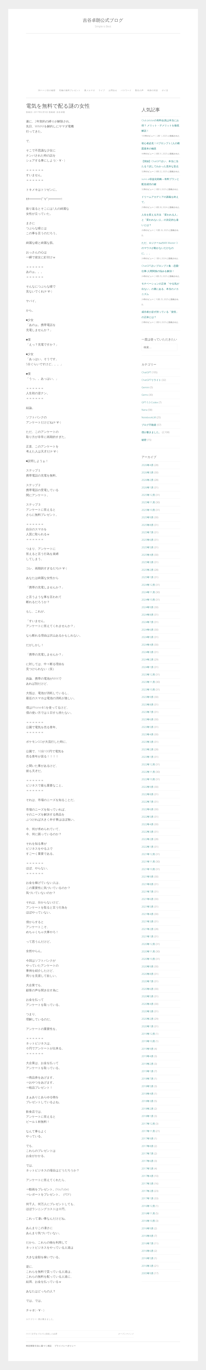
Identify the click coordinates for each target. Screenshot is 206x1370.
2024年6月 (148, 629)
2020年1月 (148, 1026)
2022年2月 (148, 839)
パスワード (126, 90)
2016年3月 (148, 1265)
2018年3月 (148, 1101)
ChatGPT (146, 372)
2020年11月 (148, 951)
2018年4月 (148, 1093)
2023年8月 (148, 704)
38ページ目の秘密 (46, 90)
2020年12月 (148, 944)
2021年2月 (148, 929)
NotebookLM (149, 417)
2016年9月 (148, 1228)
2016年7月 (148, 1243)
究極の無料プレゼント (69, 90)
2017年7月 (148, 1153)
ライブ (102, 90)
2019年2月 (148, 1063)
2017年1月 (148, 1198)
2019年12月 (148, 1033)
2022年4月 (148, 824)
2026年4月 (148, 465)
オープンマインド (126, 1333)
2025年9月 (148, 517)
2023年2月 (148, 749)
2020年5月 (148, 996)
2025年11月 (148, 502)
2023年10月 (148, 689)
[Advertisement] (103, 62)
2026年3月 (148, 472)
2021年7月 (148, 891)
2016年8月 (148, 1235)
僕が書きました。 (46, 1319)
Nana (144, 409)
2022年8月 (148, 794)
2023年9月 (148, 697)
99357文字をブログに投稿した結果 (41, 1333)
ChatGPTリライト (151, 380)
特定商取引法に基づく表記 (39, 1345)
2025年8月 (148, 524)
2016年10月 (148, 1220)
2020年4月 (148, 1003)
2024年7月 (148, 622)
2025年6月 (148, 539)
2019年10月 (148, 1041)
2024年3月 (148, 652)
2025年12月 (148, 494)
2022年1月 (148, 846)
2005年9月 (148, 1273)
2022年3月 (148, 831)
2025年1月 (148, 577)
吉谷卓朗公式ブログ (103, 20)
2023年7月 (148, 712)
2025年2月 (148, 569)
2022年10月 (148, 779)
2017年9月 (148, 1138)
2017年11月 (148, 1131)
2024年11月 (148, 592)
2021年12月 (148, 854)
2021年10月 (148, 869)
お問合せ (113, 90)
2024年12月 (148, 584)
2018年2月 (148, 1108)
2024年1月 (148, 667)
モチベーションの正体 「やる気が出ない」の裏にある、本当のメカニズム (160, 289)
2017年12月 (148, 1123)
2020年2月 (148, 1018)
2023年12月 (148, 674)
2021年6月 (148, 899)
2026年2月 (148, 479)
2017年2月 (148, 1191)
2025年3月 (148, 562)
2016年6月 (148, 1250)
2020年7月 (148, 981)
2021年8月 (148, 884)
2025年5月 (148, 547)
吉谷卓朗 (60, 112)
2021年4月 (148, 914)
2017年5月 (148, 1168)
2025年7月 (148, 532)
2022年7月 (148, 801)
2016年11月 (148, 1213)
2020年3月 (148, 1011)
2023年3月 (148, 741)
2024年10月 (148, 599)
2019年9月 (148, 1048)
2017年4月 (148, 1176)
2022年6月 (148, 809)
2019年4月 (148, 1056)
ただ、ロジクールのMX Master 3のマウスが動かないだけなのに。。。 (160, 248)
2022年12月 (148, 764)
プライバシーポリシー (65, 1345)
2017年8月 (148, 1146)
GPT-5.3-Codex (150, 402)
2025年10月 (148, 509)
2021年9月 (148, 876)
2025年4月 (148, 554)
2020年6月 (148, 988)
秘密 (144, 439)
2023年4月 (148, 734)
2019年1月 (148, 1071)
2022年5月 (148, 816)
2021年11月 (148, 861)
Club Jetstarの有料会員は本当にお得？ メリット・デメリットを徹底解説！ (160, 125)
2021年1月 (148, 936)
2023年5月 (148, 727)
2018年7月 (148, 1078)
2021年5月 (148, 906)
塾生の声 (139, 90)
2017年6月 (148, 1161)
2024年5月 (148, 637)
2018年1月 (148, 1116)
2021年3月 (148, 921)
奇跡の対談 (152, 90)
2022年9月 (148, 786)
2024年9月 (148, 607)
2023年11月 (148, 682)
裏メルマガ (89, 90)
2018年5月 (148, 1086)
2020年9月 (148, 966)
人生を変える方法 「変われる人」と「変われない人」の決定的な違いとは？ (160, 220)
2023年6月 (148, 719)
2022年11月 (148, 771)
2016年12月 (148, 1206)
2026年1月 (148, 487)
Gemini (145, 387)
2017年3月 (148, 1183)
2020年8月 (148, 973)
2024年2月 (148, 659)
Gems (145, 394)
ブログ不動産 (149, 424)
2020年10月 (148, 958)
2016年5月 (148, 1258)
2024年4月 (148, 644)
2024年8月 (148, 614)
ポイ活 (165, 90)
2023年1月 (148, 756)
